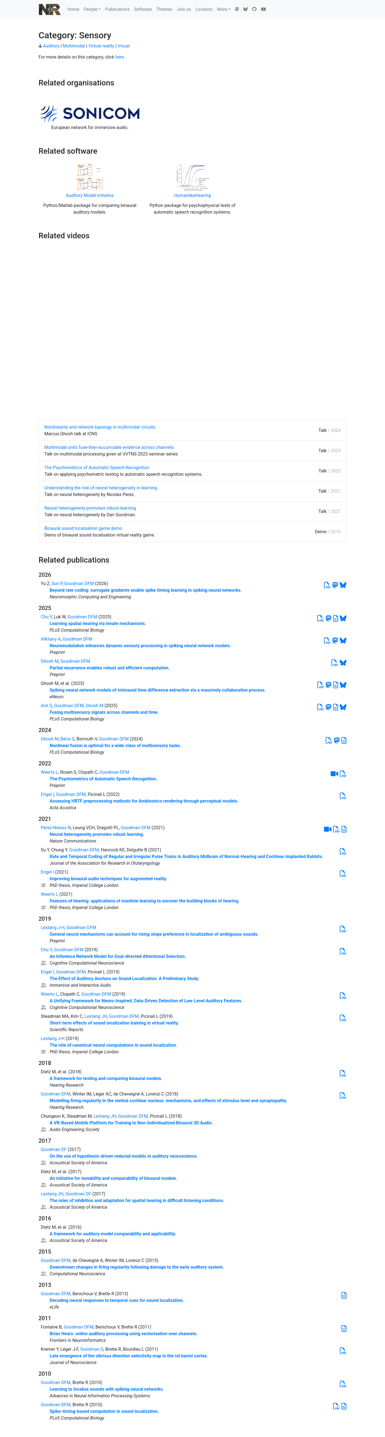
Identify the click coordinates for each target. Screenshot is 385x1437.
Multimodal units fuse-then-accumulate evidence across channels (109, 447)
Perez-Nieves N (56, 827)
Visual (124, 46)
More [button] (222, 9)
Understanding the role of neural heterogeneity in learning (100, 487)
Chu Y (46, 616)
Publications (117, 9)
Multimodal (74, 46)
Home (73, 9)
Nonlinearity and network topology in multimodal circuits (99, 427)
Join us (184, 9)
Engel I (47, 794)
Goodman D (91, 1349)
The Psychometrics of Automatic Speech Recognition (96, 467)
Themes (164, 9)
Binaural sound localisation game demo (83, 528)
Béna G (67, 739)
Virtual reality (101, 46)
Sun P (57, 583)
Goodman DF (54, 1149)
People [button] (90, 9)
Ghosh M (50, 661)
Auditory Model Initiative (90, 195)
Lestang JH (96, 1016)
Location (203, 9)
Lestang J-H (53, 927)
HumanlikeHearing (192, 195)
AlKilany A (51, 639)
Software (143, 9)
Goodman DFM (79, 583)
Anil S (46, 705)
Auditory (51, 46)
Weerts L (49, 772)
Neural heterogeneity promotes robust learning (90, 508)
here (119, 57)
